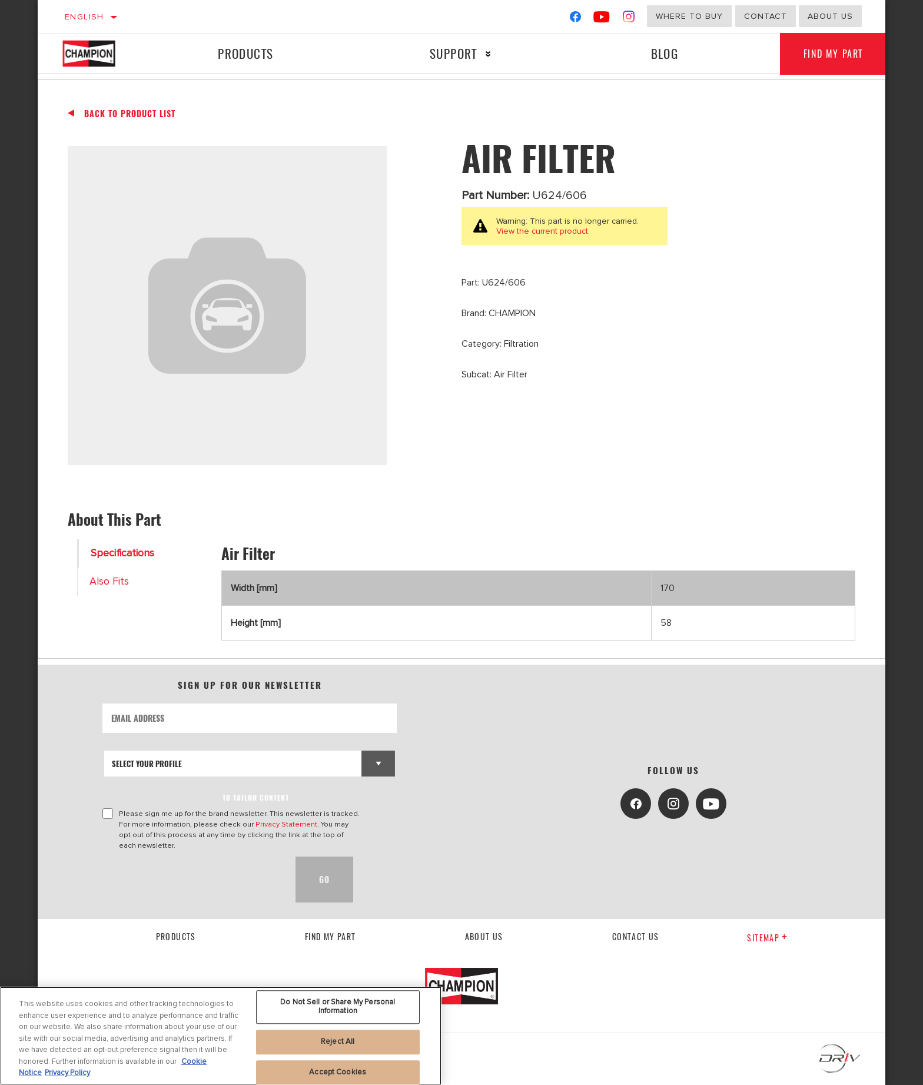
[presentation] (191, 879)
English (84, 17)
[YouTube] (601, 19)
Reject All (337, 1041)
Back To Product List (129, 114)
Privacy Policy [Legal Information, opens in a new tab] (67, 1072)
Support (453, 53)
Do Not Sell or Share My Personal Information (337, 1006)
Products (245, 53)
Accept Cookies (337, 1072)
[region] (220, 1036)
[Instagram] (629, 19)
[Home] (100, 53)
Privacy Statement (286, 824)
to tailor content (256, 797)
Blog (665, 53)
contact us (635, 936)
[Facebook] (575, 19)
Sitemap (767, 937)
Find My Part (833, 54)
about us (830, 16)
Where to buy (689, 16)
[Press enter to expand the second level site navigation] (488, 54)
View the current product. (543, 231)
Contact (765, 16)
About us (484, 936)
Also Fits (109, 581)
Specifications (122, 553)
